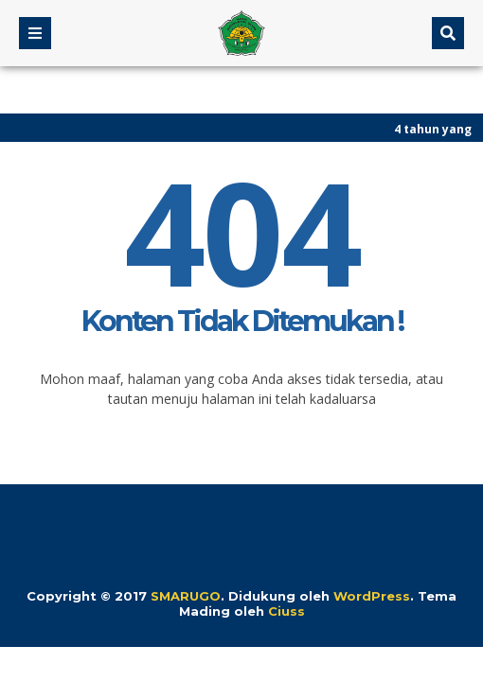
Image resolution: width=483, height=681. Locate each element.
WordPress (371, 595)
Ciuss (286, 611)
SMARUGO (186, 595)
